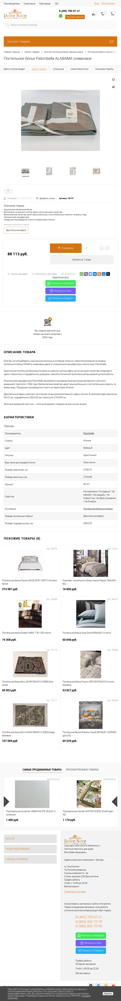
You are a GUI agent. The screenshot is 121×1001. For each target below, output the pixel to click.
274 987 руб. (30, 591)
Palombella (88, 434)
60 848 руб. (91, 642)
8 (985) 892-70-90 (89, 927)
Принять (108, 993)
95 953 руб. (30, 692)
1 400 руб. (12, 820)
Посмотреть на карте (75, 892)
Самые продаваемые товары (42, 770)
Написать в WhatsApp (60, 284)
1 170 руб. (69, 820)
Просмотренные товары (82, 770)
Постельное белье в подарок (98, 509)
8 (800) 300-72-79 (89, 922)
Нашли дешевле (17, 274)
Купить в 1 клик (81, 259)
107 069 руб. (30, 743)
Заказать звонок (75, 17)
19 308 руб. (30, 642)
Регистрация (108, 3)
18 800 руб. (91, 591)
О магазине (29, 3)
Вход (96, 3)
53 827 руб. (91, 692)
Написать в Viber (60, 291)
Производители (12, 3)
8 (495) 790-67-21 (69, 11)
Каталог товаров (60, 41)
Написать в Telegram (60, 298)
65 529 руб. (91, 743)
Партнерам (45, 3)
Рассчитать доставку (44, 274)
